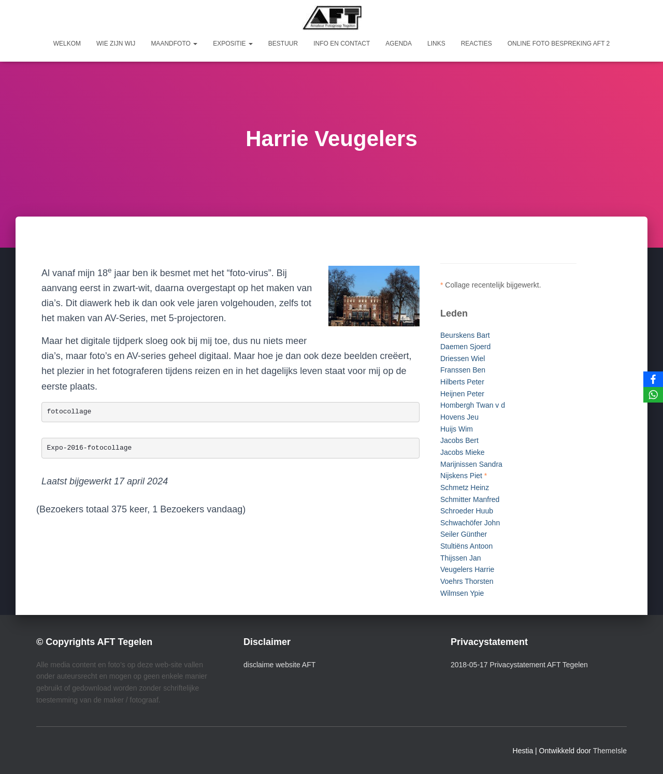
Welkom (67, 43)
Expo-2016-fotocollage (89, 448)
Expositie (233, 43)
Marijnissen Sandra (471, 464)
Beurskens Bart (465, 335)
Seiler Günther (463, 534)
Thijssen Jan (460, 558)
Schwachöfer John (470, 523)
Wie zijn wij (115, 43)
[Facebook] (653, 379)
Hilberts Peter (462, 382)
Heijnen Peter (462, 394)
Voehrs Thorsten (466, 581)
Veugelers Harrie (467, 569)
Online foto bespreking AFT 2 (559, 43)
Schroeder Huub (466, 511)
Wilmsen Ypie (462, 593)
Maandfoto (174, 43)
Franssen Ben (462, 370)
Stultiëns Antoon (466, 546)
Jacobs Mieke (462, 452)
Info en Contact (341, 43)
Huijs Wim (456, 429)
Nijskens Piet (461, 475)
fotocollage (69, 411)
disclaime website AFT (279, 665)
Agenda (398, 43)
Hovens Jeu (459, 417)
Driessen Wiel (462, 358)
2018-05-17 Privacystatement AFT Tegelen (519, 665)
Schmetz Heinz (464, 487)
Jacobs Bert (459, 440)
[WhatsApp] (653, 395)
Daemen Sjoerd (465, 346)
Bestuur (283, 43)
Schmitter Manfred (469, 499)
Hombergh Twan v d (472, 405)
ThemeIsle (610, 751)
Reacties (476, 43)
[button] (194, 43)
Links (436, 43)
